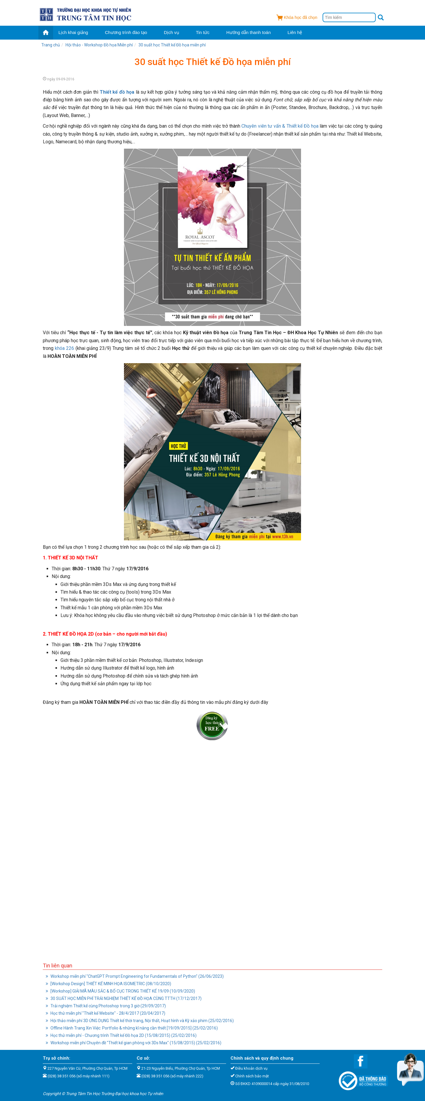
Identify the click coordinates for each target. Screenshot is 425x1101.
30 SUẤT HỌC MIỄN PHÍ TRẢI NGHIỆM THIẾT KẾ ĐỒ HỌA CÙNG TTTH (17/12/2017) (124, 998)
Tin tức (203, 32)
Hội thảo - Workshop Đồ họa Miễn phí (99, 45)
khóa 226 (64, 348)
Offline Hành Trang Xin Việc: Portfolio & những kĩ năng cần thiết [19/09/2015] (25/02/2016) (132, 1028)
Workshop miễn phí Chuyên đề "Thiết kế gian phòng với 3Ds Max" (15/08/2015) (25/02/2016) (133, 1042)
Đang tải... (212, 846)
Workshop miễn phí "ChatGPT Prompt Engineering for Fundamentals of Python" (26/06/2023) (135, 976)
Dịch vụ (171, 32)
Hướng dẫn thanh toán (248, 32)
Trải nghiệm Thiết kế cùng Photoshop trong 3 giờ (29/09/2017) (106, 1005)
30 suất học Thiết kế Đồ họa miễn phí (172, 45)
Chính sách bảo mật (252, 1076)
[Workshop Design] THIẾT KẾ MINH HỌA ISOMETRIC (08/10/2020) (108, 983)
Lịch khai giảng (73, 32)
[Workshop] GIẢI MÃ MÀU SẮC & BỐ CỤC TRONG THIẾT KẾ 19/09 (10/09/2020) (120, 991)
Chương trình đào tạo (126, 32)
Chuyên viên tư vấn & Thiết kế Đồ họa (279, 126)
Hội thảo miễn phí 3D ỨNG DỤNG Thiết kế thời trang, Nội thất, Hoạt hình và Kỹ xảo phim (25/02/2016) (140, 1020)
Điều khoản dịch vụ (251, 1068)
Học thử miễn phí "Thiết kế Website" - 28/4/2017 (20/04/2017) (105, 1013)
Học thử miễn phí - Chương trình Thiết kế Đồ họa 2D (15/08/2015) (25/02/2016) (121, 1035)
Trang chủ (50, 45)
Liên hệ (294, 32)
